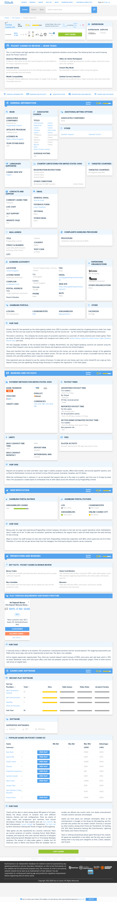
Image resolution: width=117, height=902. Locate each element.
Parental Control (95, 134)
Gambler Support (67, 134)
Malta (8, 139)
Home (7, 18)
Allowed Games (17, 633)
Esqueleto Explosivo (13, 782)
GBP (43, 404)
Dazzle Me (10, 760)
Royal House (93, 338)
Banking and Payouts (36, 94)
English (9, 175)
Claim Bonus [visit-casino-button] (17, 629)
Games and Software (103, 94)
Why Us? (49, 2)
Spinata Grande (12, 789)
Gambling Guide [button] (67, 2)
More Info (81, 899)
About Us (35, 878)
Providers (11, 687)
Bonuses (32, 2)
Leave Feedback (40, 207)
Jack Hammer (48, 841)
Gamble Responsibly (68, 878)
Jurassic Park (10, 802)
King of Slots (11, 815)
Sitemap (82, 878)
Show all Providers (13, 706)
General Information (13, 94)
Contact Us (46, 878)
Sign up (107, 2)
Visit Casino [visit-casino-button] (70, 34)
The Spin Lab (51, 843)
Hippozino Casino (37, 126)
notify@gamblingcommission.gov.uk (71, 278)
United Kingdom (17, 139)
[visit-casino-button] (16, 34)
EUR (39, 404)
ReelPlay (9, 702)
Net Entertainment (13, 697)
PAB (34, 314)
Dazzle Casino (50, 126)
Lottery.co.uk (38, 123)
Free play (41, 753)
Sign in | (101, 2)
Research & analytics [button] (85, 2)
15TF (17, 614)
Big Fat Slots (11, 340)
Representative (64, 314)
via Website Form (12, 284)
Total (27, 687)
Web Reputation (57, 94)
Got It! (91, 899)
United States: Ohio (75, 25)
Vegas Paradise (104, 338)
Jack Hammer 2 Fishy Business (13, 808)
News (56, 2)
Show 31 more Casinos (42, 149)
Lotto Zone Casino (52, 131)
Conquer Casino (37, 131)
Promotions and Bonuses (79, 94)
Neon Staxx (10, 796)
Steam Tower (11, 767)
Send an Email (39, 200)
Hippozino (85, 338)
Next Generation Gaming (12, 691)
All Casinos (16, 18)
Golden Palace (74, 338)
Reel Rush (9, 753)
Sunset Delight (27, 843)
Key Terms (17, 638)
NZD (51, 404)
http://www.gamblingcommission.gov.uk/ (71, 288)
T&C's (55, 878)
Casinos (24, 2)
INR (35, 406)
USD (47, 404)
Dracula (9, 775)
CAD (35, 404)
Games (40, 2)
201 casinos (65, 25)
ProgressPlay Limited (14, 125)
